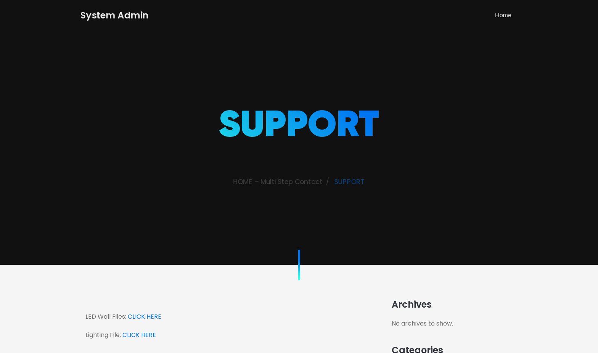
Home (510, 15)
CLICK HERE (144, 316)
